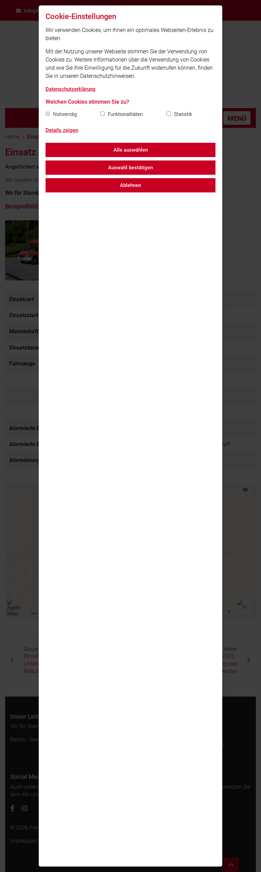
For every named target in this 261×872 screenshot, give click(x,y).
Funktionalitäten (125, 114)
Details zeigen (62, 130)
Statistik (183, 114)
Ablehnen (130, 185)
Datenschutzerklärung (70, 89)
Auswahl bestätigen (130, 168)
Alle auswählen (131, 150)
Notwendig (65, 114)
